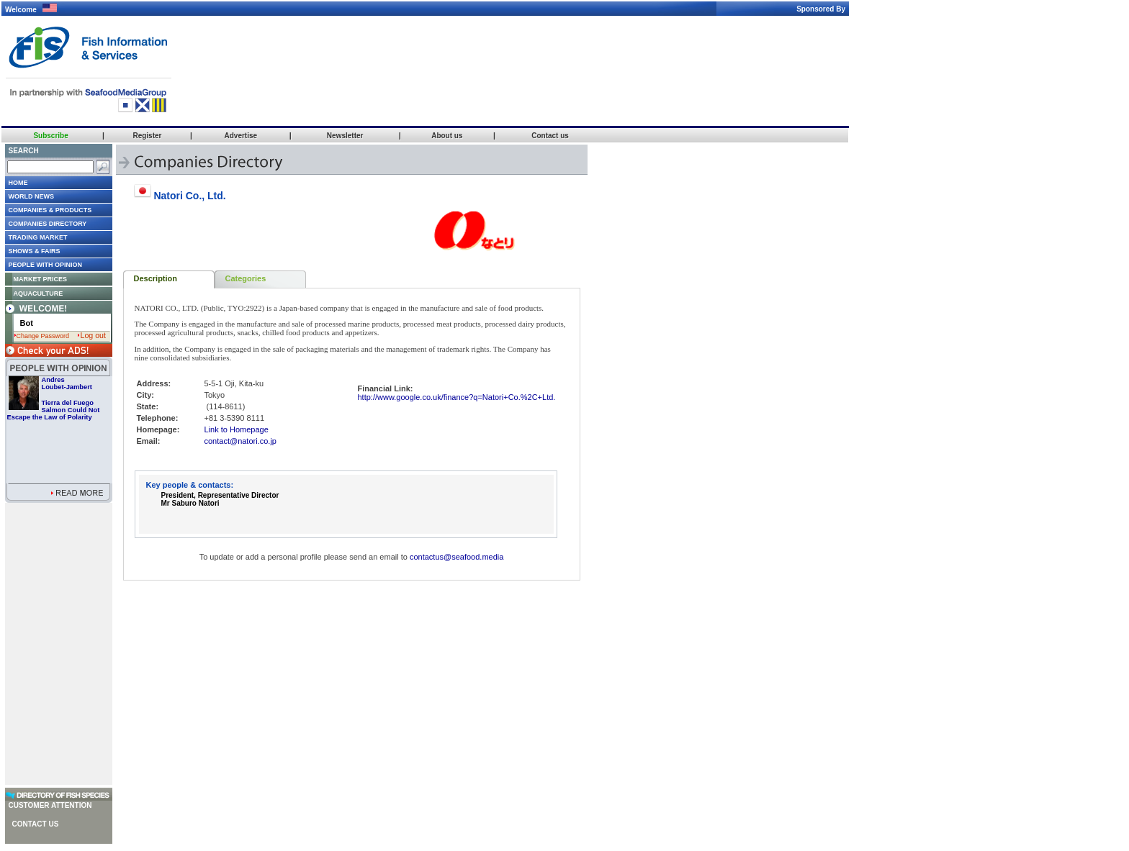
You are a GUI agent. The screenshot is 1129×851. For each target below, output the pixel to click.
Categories (245, 278)
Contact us (35, 824)
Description (156, 278)
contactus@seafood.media (456, 556)
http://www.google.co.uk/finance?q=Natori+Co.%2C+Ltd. (457, 397)
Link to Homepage (236, 429)
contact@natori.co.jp (240, 441)
